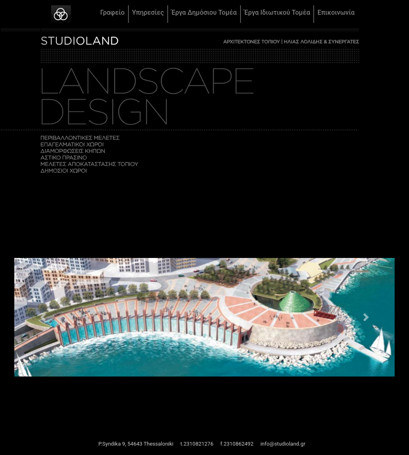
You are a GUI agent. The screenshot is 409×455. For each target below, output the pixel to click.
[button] (43, 317)
